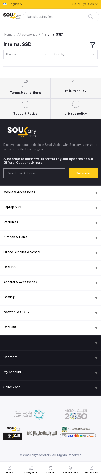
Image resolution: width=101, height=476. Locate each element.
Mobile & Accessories (19, 192)
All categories (27, 34)
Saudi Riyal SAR (83, 4)
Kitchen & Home (15, 237)
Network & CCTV (16, 312)
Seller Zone (11, 387)
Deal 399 (10, 327)
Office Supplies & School (21, 252)
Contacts (10, 357)
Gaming (9, 297)
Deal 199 (10, 267)
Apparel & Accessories (20, 282)
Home (8, 34)
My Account (12, 372)
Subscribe (83, 173)
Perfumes (10, 222)
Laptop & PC (12, 207)
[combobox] (26, 54)
